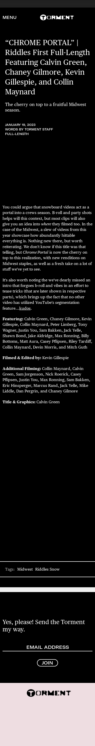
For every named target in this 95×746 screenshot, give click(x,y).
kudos (25, 308)
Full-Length (17, 134)
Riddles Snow (47, 569)
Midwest (25, 569)
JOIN (47, 663)
